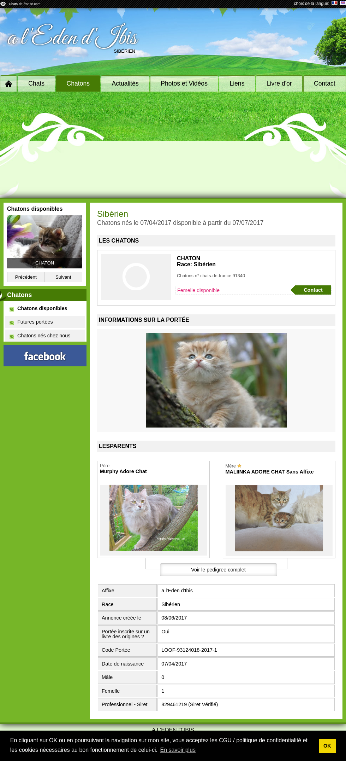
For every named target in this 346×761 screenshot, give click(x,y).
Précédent (26, 277)
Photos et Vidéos (184, 83)
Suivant (63, 277)
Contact (324, 83)
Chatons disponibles (38, 309)
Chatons (78, 83)
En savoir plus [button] (178, 750)
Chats (36, 83)
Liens (236, 83)
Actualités (125, 83)
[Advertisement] (173, 144)
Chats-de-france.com (25, 4)
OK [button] (327, 746)
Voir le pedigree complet (218, 570)
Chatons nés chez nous (40, 336)
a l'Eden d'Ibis (72, 38)
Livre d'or (279, 83)
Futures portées (31, 322)
